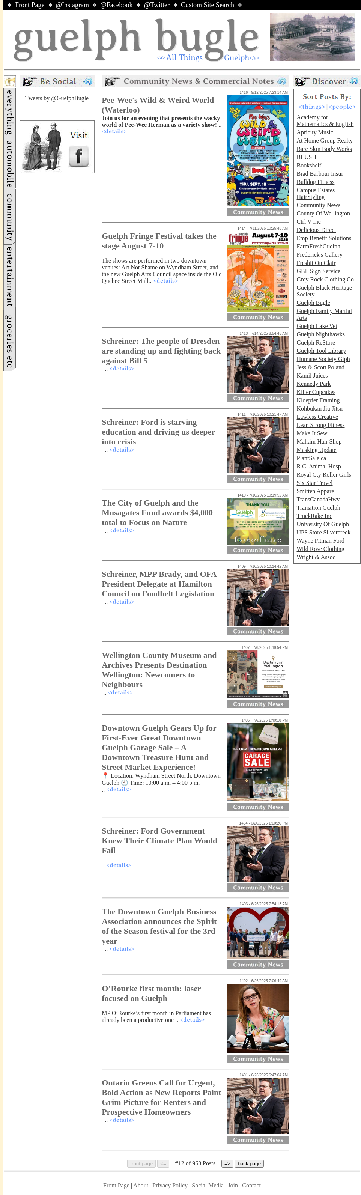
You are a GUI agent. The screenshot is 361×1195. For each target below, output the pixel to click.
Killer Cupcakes (315, 392)
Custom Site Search (207, 5)
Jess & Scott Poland (320, 367)
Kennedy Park (313, 384)
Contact (251, 1185)
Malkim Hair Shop (318, 441)
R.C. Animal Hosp (318, 466)
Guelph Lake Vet (316, 326)
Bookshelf (308, 165)
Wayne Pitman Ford (320, 540)
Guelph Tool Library (321, 351)
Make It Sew (311, 433)
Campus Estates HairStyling (315, 193)
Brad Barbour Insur (319, 173)
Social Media (208, 1185)
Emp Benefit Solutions (323, 238)
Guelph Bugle (313, 303)
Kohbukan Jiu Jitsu (319, 408)
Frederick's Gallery (319, 254)
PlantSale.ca (311, 458)
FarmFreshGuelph (318, 246)
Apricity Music (314, 132)
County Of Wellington (323, 213)
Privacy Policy (170, 1185)
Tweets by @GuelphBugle (57, 98)
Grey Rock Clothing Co (324, 279)
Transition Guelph (318, 507)
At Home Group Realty (324, 140)
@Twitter (157, 5)
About (140, 1185)
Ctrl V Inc (308, 221)
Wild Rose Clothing (320, 549)
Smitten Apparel (315, 491)
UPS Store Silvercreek (323, 532)
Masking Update (316, 450)
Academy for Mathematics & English (324, 120)
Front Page (30, 5)
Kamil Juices (312, 375)
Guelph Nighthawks (320, 334)
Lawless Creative (317, 417)
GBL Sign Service (318, 271)
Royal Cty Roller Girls (323, 474)
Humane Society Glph (323, 359)
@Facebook (116, 5)
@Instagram (72, 5)
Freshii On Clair (315, 263)
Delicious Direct (316, 230)
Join (233, 1185)
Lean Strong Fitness (320, 425)
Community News (318, 205)
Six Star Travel (314, 483)
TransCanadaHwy (318, 499)
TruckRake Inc (314, 516)
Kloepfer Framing (318, 400)
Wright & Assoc (315, 557)
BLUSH (306, 157)
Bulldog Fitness (315, 182)
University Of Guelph (322, 524)
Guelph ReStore (315, 342)
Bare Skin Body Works (324, 149)
